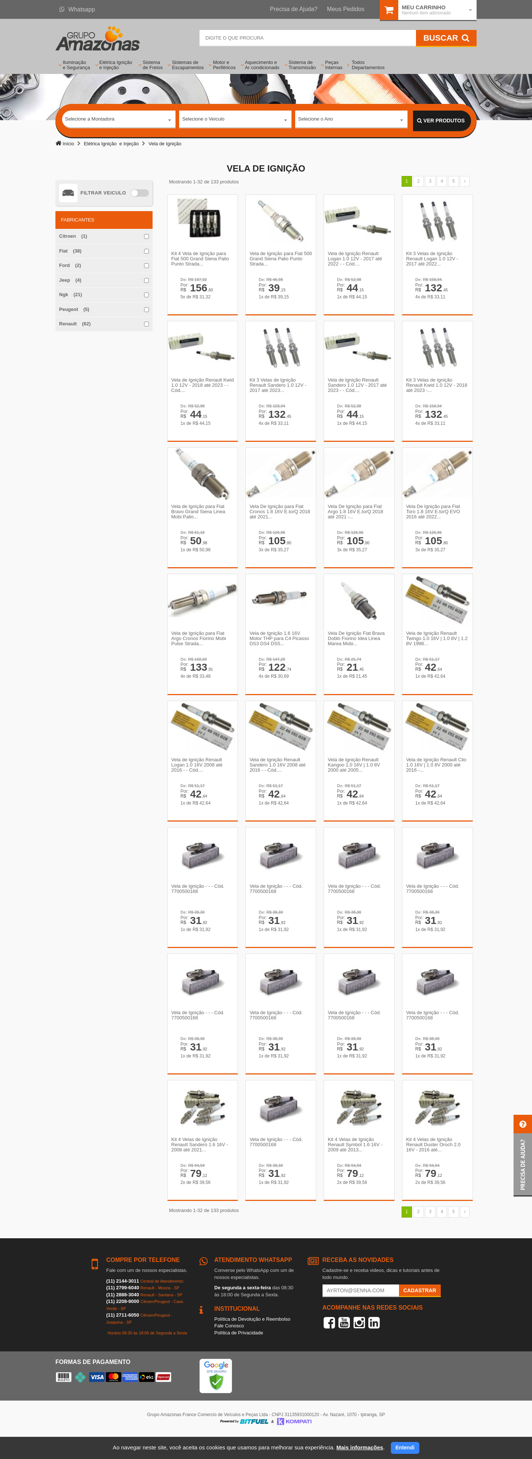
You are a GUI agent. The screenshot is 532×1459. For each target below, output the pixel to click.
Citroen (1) (73, 236)
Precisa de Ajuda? (294, 9)
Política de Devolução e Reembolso (252, 1342)
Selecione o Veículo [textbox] (203, 120)
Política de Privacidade (238, 1355)
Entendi (405, 1447)
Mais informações (359, 1447)
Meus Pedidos (345, 9)
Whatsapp (77, 9)
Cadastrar (419, 1313)
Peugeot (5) (74, 309)
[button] (523, 1155)
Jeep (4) (70, 280)
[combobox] (118, 121)
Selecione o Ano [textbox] (315, 120)
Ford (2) (70, 265)
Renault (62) (75, 323)
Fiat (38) (70, 251)
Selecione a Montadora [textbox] (90, 120)
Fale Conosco (229, 1349)
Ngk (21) (70, 294)
